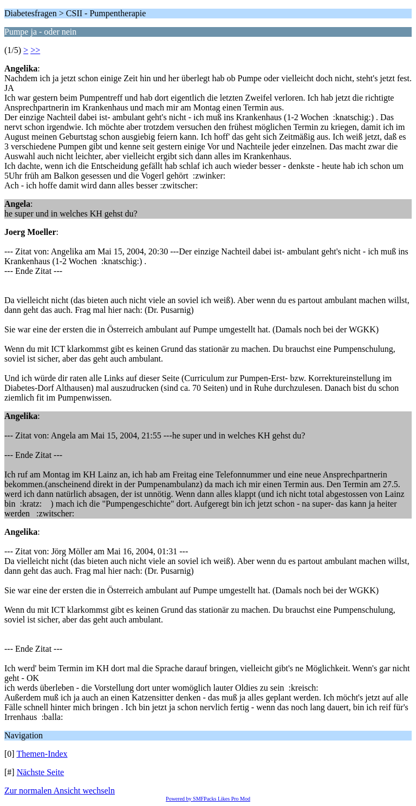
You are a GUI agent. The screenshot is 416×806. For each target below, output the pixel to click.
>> (35, 50)
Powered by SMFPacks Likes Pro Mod (208, 799)
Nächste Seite (40, 772)
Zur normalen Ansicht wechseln (59, 790)
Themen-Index (41, 753)
